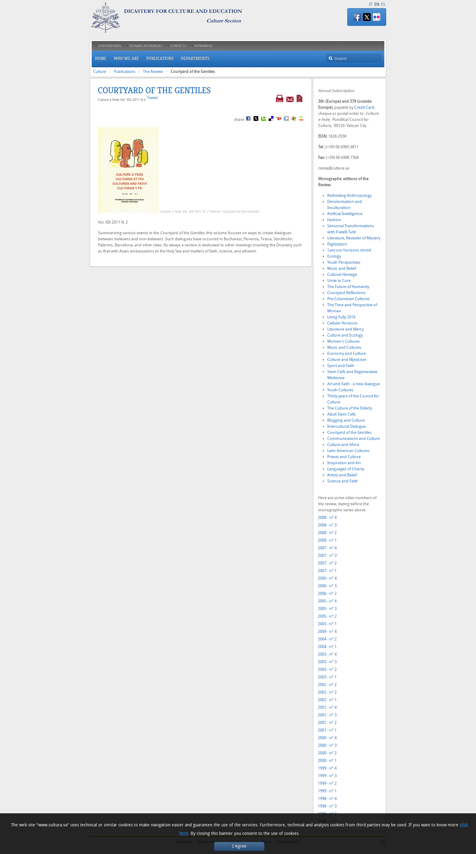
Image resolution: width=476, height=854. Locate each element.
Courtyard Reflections (346, 292)
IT (370, 4)
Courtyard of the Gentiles (349, 432)
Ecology (334, 256)
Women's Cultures (343, 341)
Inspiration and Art (344, 463)
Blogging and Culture (346, 420)
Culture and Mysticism (346, 359)
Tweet (152, 97)
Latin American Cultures (348, 450)
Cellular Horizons (342, 323)
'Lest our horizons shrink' (349, 250)
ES (383, 4)
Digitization (337, 244)
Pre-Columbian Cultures (348, 299)
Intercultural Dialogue (346, 426)
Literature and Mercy (345, 329)
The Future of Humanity (348, 286)
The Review (153, 71)
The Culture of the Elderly (349, 408)
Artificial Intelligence (344, 213)
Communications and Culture (353, 438)
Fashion (334, 220)
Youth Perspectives (343, 262)
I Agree (239, 846)
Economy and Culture (346, 353)
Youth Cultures (340, 390)
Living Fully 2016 (341, 317)
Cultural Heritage (342, 274)
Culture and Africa (343, 444)
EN (376, 4)
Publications (124, 71)
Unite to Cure (339, 280)
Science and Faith (342, 481)
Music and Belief (341, 268)
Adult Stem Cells (341, 414)
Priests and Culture (344, 456)
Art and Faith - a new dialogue (353, 384)
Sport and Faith (340, 365)
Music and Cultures (344, 347)
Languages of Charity (345, 469)
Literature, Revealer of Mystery (353, 238)
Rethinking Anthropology (349, 195)
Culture (99, 71)
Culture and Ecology (345, 335)
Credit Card (364, 107)
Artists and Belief (342, 475)
